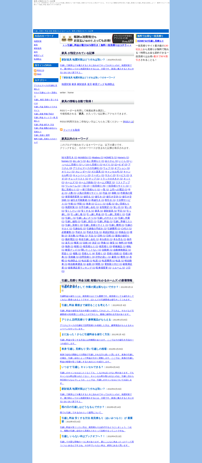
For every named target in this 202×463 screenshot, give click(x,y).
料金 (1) (83, 235)
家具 (74, 84)
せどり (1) (108, 164)
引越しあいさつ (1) (86, 218)
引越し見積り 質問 (42, 135)
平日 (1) (121, 210)
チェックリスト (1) (78, 178)
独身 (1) (69, 246)
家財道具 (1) (110, 210)
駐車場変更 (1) (103, 267)
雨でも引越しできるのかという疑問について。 (81, 412)
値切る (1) (88, 196)
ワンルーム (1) (73, 186)
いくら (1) (124, 161)
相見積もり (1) (90, 246)
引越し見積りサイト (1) (95, 225)
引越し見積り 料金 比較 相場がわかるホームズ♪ (52, 31)
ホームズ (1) (71, 182)
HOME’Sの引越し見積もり (150, 41)
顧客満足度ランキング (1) (81, 267)
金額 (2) (90, 264)
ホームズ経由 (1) (88, 182)
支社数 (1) (73, 235)
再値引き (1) (97, 200)
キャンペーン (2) (82, 175)
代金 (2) (107, 193)
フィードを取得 (71, 130)
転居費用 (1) (108, 260)
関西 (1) (99, 264)
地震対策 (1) (71, 207)
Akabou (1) (98, 157)
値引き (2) (100, 196)
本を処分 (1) (106, 239)
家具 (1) (99, 210)
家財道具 (81, 84)
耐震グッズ (98, 84)
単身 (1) (90, 203)
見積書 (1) (73, 257)
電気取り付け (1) (113, 264)
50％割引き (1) (69, 157)
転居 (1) (97, 260)
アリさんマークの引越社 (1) (88, 168)
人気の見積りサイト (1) (89, 193)
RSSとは (128, 121)
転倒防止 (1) (74, 260)
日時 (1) (101, 235)
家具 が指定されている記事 (82, 31)
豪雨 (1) (116, 257)
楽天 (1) (69, 242)
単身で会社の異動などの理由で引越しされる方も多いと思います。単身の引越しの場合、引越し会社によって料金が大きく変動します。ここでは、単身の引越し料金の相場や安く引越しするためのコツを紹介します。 (97, 358)
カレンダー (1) (83, 171)
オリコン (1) (68, 171)
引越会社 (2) (79, 228)
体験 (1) (116, 193)
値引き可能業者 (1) (81, 200)
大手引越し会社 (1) (89, 207)
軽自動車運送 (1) (77, 264)
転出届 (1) (87, 260)
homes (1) (67, 161)
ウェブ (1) (108, 168)
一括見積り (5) (98, 186)
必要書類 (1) (68, 232)
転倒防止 (110, 84)
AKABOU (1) (84, 157)
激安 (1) (114, 242)
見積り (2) (100, 253)
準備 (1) (105, 242)
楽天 (89, 84)
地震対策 (66, 84)
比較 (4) (87, 242)
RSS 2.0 (40, 70)
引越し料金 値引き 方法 (44, 125)
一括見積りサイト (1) (117, 186)
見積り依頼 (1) (114, 253)
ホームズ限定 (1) (106, 182)
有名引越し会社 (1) (89, 239)
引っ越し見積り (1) (115, 214)
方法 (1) (92, 235)
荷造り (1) (67, 253)
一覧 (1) (105, 189)
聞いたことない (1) (91, 249)
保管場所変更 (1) (74, 196)
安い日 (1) (118, 207)
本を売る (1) (119, 239)
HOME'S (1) (110, 157)
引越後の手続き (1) (96, 228)
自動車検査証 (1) (122, 249)
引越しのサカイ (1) (107, 218)
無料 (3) (123, 242)
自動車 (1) (107, 249)
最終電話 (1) (71, 239)
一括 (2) (85, 186)
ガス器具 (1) (97, 171)
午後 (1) (72, 203)
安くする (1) (87, 210)
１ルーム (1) (118, 267)
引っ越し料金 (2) (95, 214)
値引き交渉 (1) (114, 196)
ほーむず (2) (121, 164)
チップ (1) (94, 178)
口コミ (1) (100, 203)
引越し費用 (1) (117, 225)
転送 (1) (120, 260)
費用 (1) (124, 257)
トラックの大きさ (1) (111, 178)
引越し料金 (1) (105, 221)
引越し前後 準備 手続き (44, 114)
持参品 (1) (124, 232)
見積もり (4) (88, 253)
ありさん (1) (111, 161)
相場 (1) (78, 246)
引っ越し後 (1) (78, 214)
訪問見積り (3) (87, 257)
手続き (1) (80, 232)
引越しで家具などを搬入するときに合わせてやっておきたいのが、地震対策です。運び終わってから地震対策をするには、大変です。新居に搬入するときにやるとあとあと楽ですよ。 (97, 69)
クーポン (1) (97, 175)
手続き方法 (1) (94, 232)
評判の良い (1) (103, 257)
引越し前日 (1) (89, 221)
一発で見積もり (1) (90, 189)
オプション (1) (122, 168)
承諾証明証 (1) (110, 232)
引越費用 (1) (113, 228)
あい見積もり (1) (95, 161)
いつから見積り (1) (92, 164)
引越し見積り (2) (74, 225)
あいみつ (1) (79, 161)
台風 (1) (110, 203)
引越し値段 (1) (73, 221)
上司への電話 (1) (119, 189)
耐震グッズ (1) (73, 249)
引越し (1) (70, 218)
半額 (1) (81, 203)
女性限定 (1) (106, 207)
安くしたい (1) (73, 210)
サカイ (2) (110, 175)
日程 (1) (110, 235)
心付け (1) (126, 228)
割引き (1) (110, 200)
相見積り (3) (105, 246)
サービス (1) (122, 175)
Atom (39, 74)
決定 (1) (96, 242)
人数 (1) (72, 193)
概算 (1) (78, 242)
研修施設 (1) (119, 246)
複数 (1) (77, 253)
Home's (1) (123, 157)
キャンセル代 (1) (114, 171)
